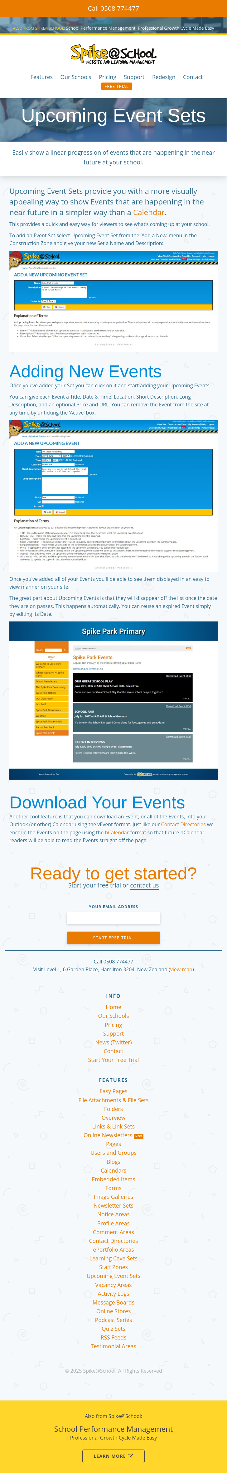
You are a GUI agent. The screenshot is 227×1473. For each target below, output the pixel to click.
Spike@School (113, 54)
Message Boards (113, 1302)
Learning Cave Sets (113, 1258)
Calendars (113, 1170)
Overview (113, 1117)
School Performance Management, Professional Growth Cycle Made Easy (140, 28)
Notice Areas (113, 1214)
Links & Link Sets (113, 1126)
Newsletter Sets (113, 1205)
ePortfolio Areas (113, 1249)
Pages (113, 1144)
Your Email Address (113, 906)
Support (134, 77)
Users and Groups (113, 1152)
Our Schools (75, 77)
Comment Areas (113, 1232)
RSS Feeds (114, 1337)
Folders (113, 1109)
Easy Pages (113, 1091)
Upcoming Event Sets (114, 1275)
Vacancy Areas (113, 1285)
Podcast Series (113, 1320)
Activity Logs (113, 1293)
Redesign (164, 77)
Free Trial (116, 86)
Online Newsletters (108, 1135)
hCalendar (117, 832)
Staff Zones (113, 1267)
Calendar (149, 212)
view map (181, 969)
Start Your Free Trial (113, 1059)
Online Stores (113, 1311)
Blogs (113, 1161)
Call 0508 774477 (113, 8)
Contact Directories (183, 824)
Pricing (107, 77)
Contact (193, 77)
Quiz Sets (113, 1328)
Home (113, 1007)
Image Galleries (113, 1196)
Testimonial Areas (113, 1346)
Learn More (113, 1456)
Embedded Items (113, 1179)
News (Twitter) (113, 1042)
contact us (144, 885)
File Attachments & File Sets (113, 1100)
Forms (113, 1188)
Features (42, 77)
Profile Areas (113, 1223)
